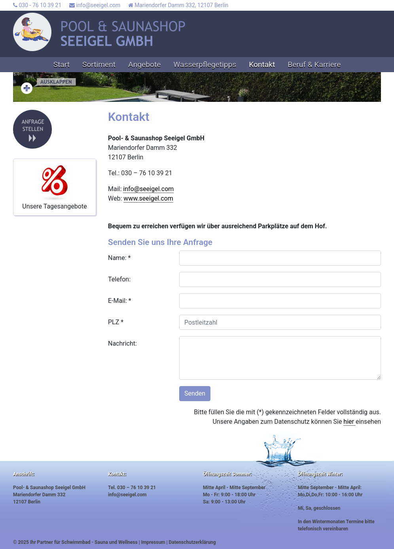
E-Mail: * (119, 300)
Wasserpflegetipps (204, 64)
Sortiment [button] (99, 64)
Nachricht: (122, 343)
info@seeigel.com (94, 5)
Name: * (119, 258)
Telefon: (119, 279)
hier (349, 421)
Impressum (153, 542)
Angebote (144, 64)
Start (61, 64)
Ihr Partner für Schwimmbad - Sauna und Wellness (84, 542)
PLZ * (115, 322)
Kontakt (262, 64)
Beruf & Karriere (314, 64)
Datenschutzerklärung (192, 542)
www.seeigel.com (148, 198)
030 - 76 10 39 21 (37, 5)
